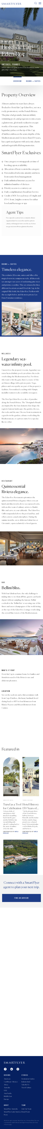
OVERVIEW (17, 81)
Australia (7, 1087)
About (6, 1105)
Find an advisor (21, 898)
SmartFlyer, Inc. (22, 1120)
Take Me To (25, 1085)
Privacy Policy (30, 1120)
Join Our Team (26, 1109)
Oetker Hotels (8, 41)
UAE (5, 1090)
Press (6, 1115)
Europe (6, 1099)
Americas (7, 1079)
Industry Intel (26, 1082)
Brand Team (26, 1112)
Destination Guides (28, 1079)
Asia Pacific (8, 1093)
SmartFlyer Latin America (12, 1112)
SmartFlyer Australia (11, 1109)
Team (24, 1105)
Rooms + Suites (33, 81)
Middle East (8, 1096)
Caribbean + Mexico (11, 1082)
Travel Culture (26, 1087)
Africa (6, 1085)
